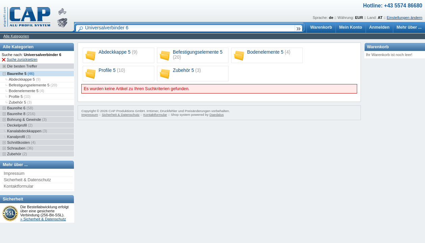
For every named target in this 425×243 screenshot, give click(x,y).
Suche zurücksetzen (22, 59)
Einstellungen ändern (404, 18)
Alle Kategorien (16, 36)
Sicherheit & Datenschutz (27, 180)
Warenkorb (321, 27)
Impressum (14, 173)
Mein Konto (350, 27)
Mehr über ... (409, 27)
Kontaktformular (18, 186)
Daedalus (217, 114)
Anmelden (379, 27)
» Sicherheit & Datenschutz (43, 219)
